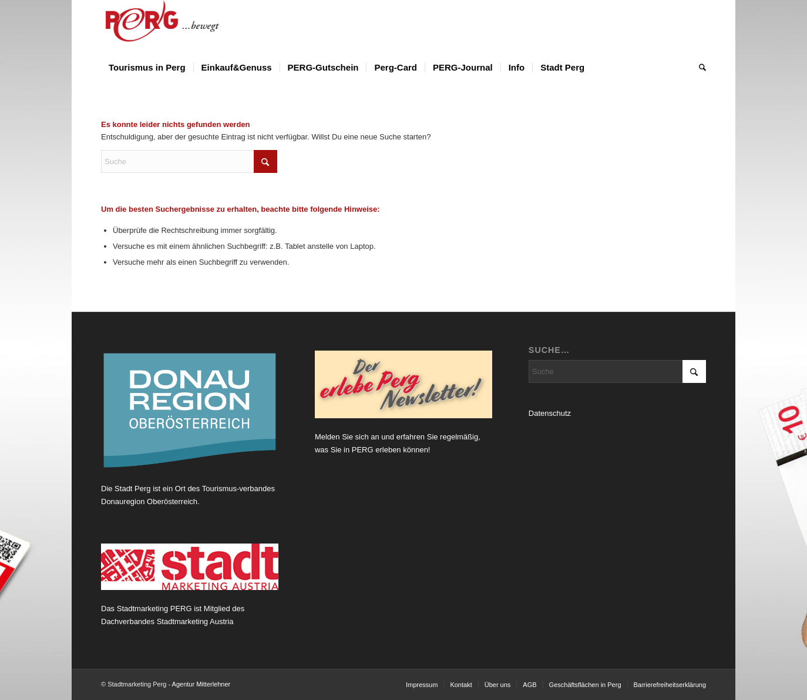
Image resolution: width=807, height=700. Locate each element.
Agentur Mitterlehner (201, 684)
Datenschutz (550, 413)
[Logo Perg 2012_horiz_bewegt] (181, 26)
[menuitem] (147, 67)
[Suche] (698, 67)
